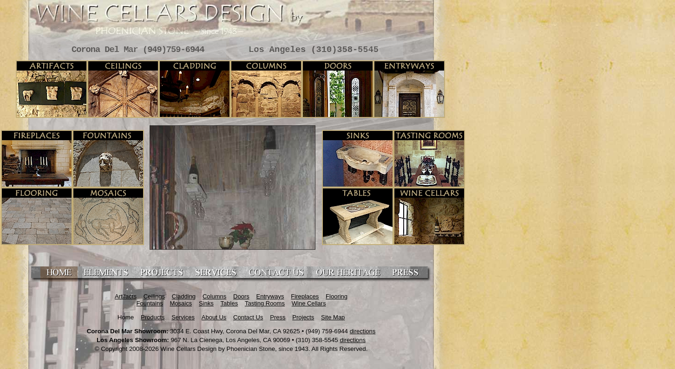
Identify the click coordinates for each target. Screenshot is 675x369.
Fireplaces (305, 296)
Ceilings (154, 296)
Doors (241, 296)
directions (363, 331)
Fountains (150, 303)
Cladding (184, 296)
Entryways (270, 296)
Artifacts (126, 296)
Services (183, 317)
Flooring (336, 296)
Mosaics (181, 303)
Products (152, 317)
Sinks (206, 303)
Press (277, 317)
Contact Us (248, 317)
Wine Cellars (309, 303)
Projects (303, 317)
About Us (214, 317)
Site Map (333, 317)
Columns (214, 296)
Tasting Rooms (265, 303)
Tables (229, 303)
